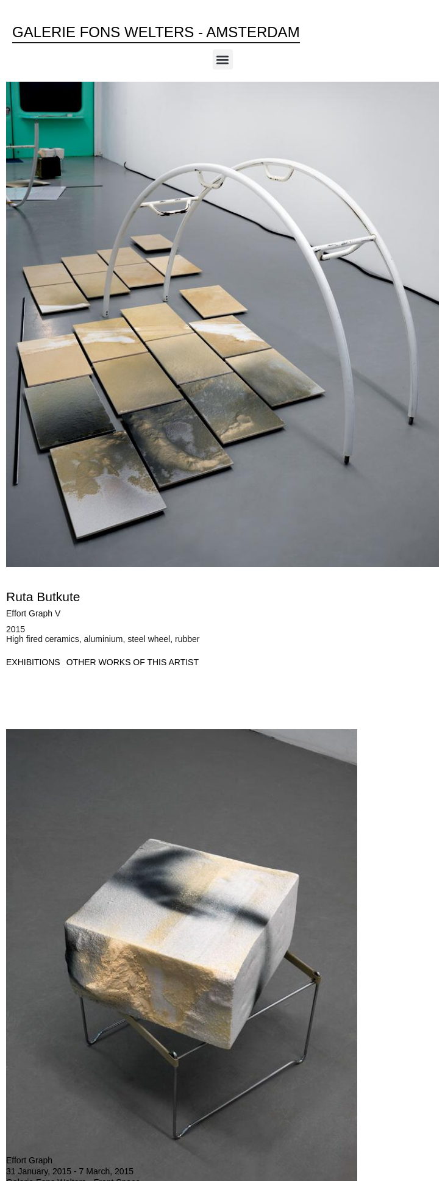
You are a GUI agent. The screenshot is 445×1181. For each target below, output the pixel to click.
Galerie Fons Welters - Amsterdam (156, 32)
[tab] (33, 662)
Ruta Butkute (43, 597)
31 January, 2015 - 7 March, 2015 (70, 1171)
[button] (223, 59)
